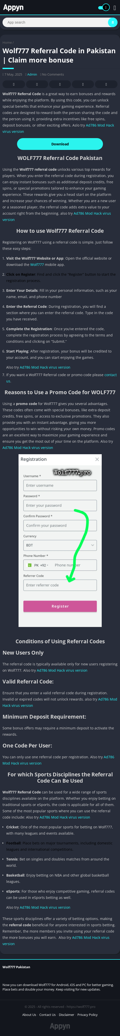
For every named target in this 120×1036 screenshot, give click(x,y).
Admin (32, 74)
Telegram (82, 84)
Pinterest (59, 84)
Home (7, 42)
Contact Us (47, 1014)
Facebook (13, 84)
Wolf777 (37, 264)
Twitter (37, 84)
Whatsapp (106, 84)
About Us (29, 1014)
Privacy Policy (87, 1014)
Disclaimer (66, 1014)
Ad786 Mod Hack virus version (45, 367)
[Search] (60, 22)
